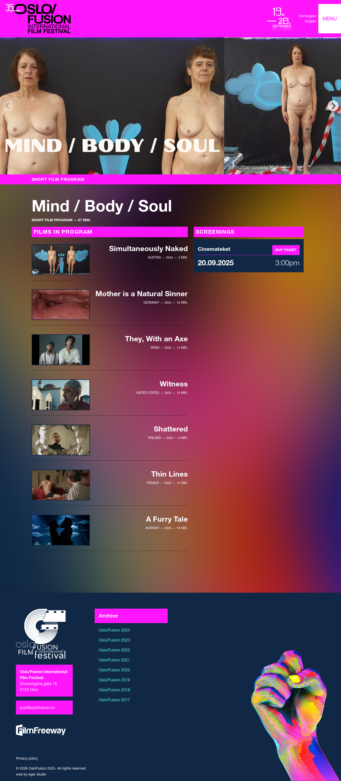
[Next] (333, 105)
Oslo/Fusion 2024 (114, 630)
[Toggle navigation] (329, 18)
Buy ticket (285, 250)
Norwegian (307, 16)
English (310, 21)
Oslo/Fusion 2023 (114, 640)
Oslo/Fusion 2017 (114, 699)
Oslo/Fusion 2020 (114, 669)
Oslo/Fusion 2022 (114, 649)
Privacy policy (27, 758)
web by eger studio (31, 774)
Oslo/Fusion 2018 (114, 689)
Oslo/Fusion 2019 (114, 679)
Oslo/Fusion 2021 (114, 659)
